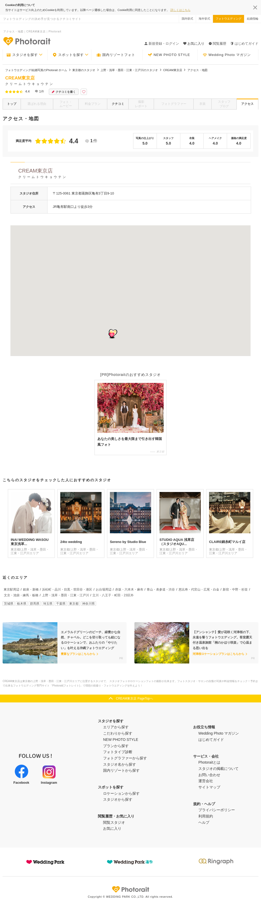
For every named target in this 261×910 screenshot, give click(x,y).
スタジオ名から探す (119, 764)
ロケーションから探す (121, 793)
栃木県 (21, 603)
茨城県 (8, 603)
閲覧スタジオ (114, 822)
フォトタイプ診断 (117, 752)
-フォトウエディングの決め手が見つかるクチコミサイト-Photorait (27, 41)
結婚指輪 (252, 18)
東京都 (74, 603)
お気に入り (112, 828)
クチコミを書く (64, 92)
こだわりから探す (117, 733)
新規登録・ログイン (161, 43)
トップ (11, 104)
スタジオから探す (117, 799)
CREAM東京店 (134, 174)
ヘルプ (203, 822)
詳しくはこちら (180, 10)
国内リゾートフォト (116, 55)
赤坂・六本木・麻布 (129, 589)
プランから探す (116, 746)
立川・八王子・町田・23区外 (112, 595)
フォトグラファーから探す (125, 758)
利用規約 (205, 816)
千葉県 (61, 603)
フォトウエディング (228, 18)
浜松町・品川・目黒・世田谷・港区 (67, 589)
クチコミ (118, 104)
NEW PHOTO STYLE (169, 55)
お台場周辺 (103, 589)
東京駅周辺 (11, 589)
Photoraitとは (209, 762)
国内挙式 (187, 18)
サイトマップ (209, 787)
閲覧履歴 (217, 43)
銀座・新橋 (31, 589)
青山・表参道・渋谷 (161, 589)
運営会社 (205, 781)
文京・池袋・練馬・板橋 (21, 595)
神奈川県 (88, 603)
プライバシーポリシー (216, 810)
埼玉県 (47, 603)
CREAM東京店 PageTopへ (134, 698)
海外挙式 (204, 18)
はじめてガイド (244, 43)
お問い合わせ (209, 775)
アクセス (247, 104)
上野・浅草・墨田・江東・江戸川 (65, 595)
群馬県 (34, 603)
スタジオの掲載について (218, 768)
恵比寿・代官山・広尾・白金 (199, 589)
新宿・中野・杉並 (235, 589)
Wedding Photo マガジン (227, 55)
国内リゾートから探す (121, 770)
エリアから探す (116, 727)
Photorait (130, 889)
